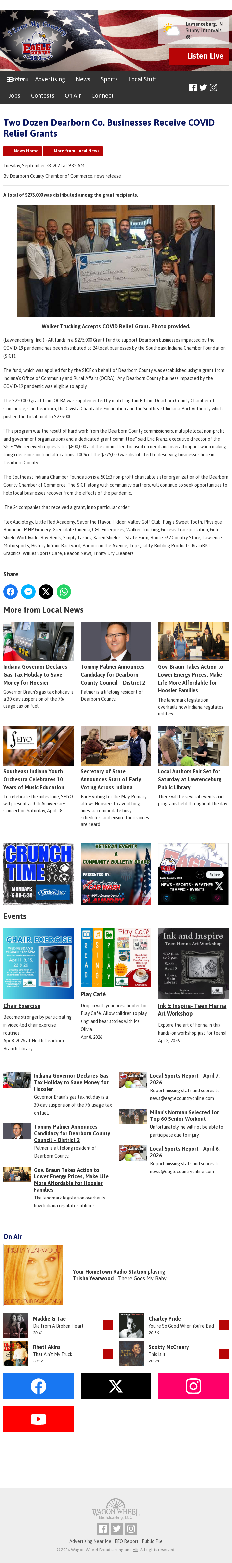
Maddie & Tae (49, 1319)
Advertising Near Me (90, 1541)
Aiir (135, 1549)
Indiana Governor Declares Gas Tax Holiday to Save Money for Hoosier (38, 653)
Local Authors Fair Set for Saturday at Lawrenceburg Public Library (193, 758)
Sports (109, 79)
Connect (102, 95)
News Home (26, 150)
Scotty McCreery (169, 1347)
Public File (152, 1541)
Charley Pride (165, 1319)
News (83, 79)
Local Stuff (142, 79)
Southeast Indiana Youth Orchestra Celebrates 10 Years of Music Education (38, 758)
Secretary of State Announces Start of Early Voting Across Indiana (116, 758)
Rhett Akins (47, 1347)
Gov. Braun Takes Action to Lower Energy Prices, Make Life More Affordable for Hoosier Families (193, 657)
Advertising (50, 79)
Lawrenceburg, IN (204, 24)
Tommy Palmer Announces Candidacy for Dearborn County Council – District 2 (116, 653)
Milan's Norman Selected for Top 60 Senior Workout (184, 1115)
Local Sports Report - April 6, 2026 (185, 1152)
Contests (42, 95)
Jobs (14, 95)
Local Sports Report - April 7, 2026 (185, 1079)
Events (14, 916)
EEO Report (127, 1541)
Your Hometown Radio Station (109, 1272)
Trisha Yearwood (93, 1278)
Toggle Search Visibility (224, 88)
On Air (73, 95)
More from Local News (76, 150)
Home (17, 79)
